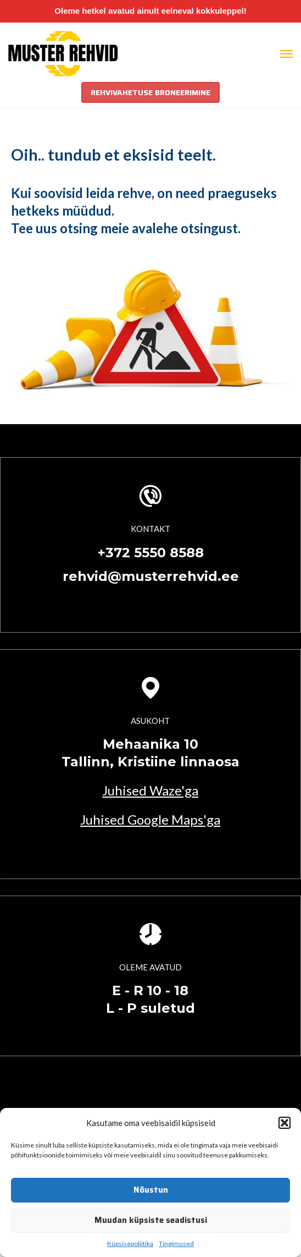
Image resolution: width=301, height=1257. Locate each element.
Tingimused (176, 1243)
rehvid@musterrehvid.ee (151, 576)
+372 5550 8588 (151, 553)
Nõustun (150, 1189)
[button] (284, 1122)
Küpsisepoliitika (130, 1243)
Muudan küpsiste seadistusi (150, 1220)
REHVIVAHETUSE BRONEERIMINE (150, 92)
